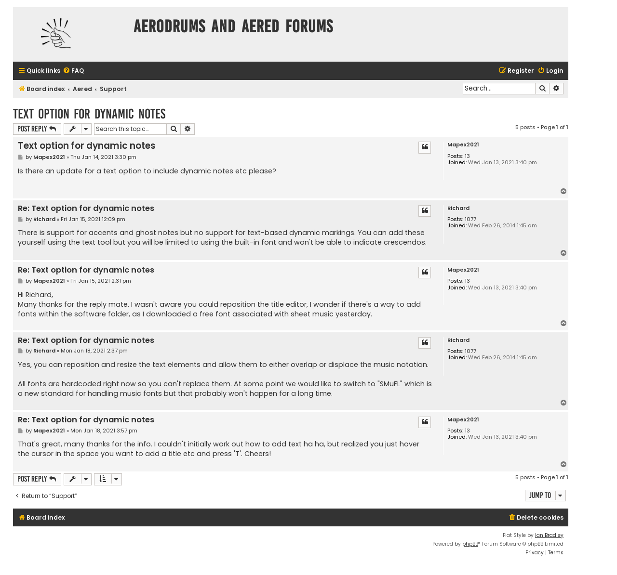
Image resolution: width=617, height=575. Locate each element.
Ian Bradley (549, 535)
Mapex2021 (463, 145)
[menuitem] (73, 71)
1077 (470, 219)
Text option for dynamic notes (89, 113)
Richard (458, 208)
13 (467, 156)
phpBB (470, 544)
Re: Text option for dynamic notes (86, 209)
